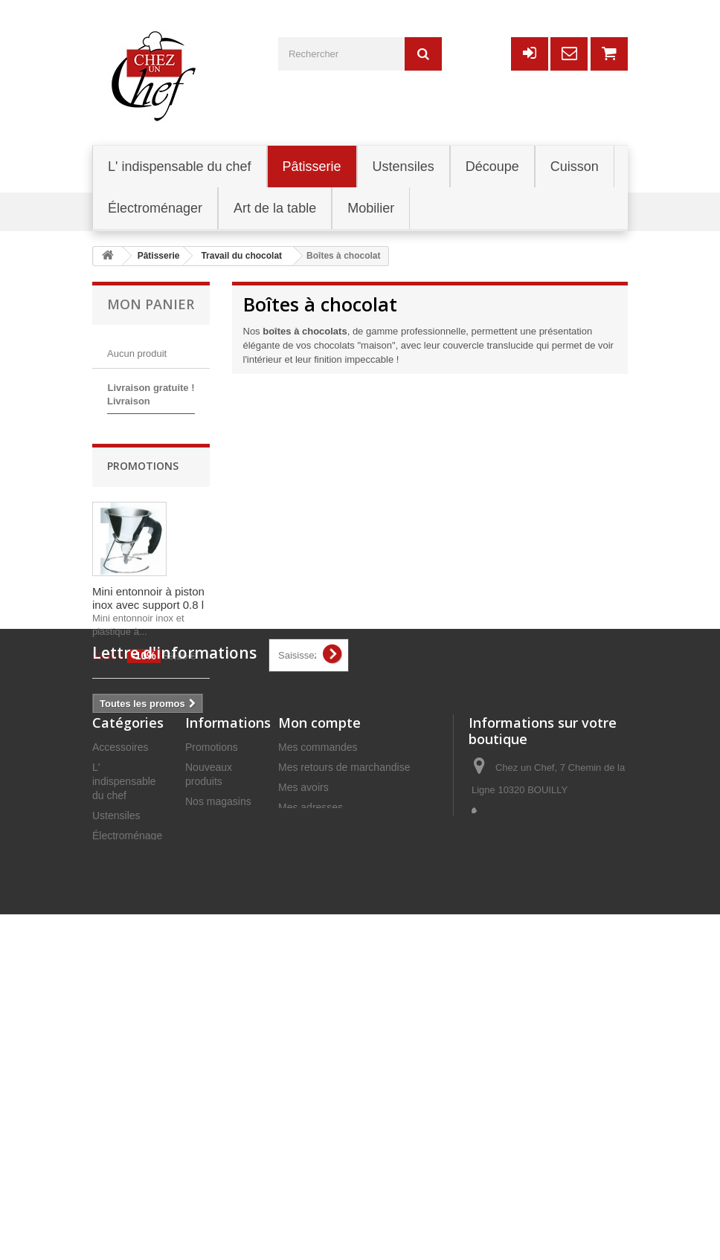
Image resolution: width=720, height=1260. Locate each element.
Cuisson (111, 1166)
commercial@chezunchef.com (541, 1119)
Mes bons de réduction (331, 1077)
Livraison (206, 1085)
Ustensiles (116, 1045)
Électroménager (129, 1065)
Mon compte (319, 952)
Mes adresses (310, 1037)
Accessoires (120, 977)
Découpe (113, 1105)
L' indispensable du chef (124, 1011)
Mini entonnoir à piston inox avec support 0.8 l (148, 684)
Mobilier (110, 1125)
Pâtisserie (115, 1085)
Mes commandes (318, 977)
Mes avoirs (303, 1017)
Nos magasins (218, 1031)
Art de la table (124, 1145)
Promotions (143, 551)
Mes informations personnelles (349, 1057)
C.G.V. (200, 1140)
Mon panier (150, 304)
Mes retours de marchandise (344, 997)
